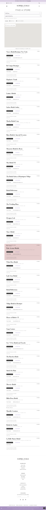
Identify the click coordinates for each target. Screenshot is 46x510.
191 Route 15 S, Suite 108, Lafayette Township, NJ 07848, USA (18, 344)
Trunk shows (23, 487)
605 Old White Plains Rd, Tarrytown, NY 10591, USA (16, 53)
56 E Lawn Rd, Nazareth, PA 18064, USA (14, 426)
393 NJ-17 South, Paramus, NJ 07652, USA (14, 136)
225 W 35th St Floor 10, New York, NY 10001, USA (16, 219)
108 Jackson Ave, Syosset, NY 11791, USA (14, 164)
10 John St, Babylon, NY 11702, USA (13, 305)
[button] (7, 6)
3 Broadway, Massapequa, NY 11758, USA (14, 291)
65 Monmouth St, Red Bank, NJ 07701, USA (14, 358)
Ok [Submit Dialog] (44, 508)
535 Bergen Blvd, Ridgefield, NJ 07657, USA (15, 150)
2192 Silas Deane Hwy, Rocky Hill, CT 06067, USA (16, 412)
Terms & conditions (19, 505)
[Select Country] (23, 13)
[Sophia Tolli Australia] (23, 6)
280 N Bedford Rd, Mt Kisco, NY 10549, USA (15, 81)
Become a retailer (23, 469)
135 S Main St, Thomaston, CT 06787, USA (14, 372)
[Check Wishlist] (39, 6)
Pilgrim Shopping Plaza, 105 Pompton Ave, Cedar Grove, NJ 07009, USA (20, 249)
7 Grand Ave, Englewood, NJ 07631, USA (14, 108)
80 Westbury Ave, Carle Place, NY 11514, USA (15, 192)
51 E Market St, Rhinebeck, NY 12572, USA (14, 399)
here (32, 508)
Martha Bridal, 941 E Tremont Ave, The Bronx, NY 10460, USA (18, 122)
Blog (23, 479)
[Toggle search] (39, 3)
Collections (23, 477)
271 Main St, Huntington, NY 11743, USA (14, 178)
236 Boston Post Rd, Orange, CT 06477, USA (15, 319)
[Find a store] (9, 3)
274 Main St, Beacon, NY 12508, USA (13, 277)
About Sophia (23, 466)
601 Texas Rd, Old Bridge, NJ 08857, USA (14, 386)
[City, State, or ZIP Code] (23, 16)
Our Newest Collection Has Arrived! (23, 0)
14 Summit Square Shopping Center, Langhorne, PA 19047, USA (18, 440)
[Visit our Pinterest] (26, 500)
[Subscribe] (28, 496)
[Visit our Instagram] (23, 500)
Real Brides (23, 476)
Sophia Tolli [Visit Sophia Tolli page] (8, 62)
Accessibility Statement (33, 505)
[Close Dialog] (1, 508)
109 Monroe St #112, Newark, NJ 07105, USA (15, 263)
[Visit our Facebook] (20, 500)
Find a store (23, 465)
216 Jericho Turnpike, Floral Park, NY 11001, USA (15, 205)
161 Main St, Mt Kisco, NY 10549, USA (13, 67)
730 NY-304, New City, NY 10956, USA (13, 95)
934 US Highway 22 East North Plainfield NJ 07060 (16, 330)
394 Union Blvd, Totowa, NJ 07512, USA (14, 233)
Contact (23, 486)
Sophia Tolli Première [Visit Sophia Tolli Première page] (13, 76)
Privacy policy (26, 505)
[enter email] (23, 496)
